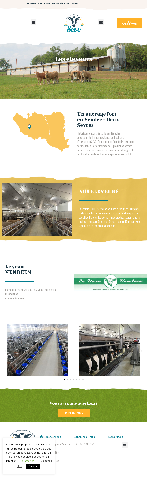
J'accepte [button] (33, 466)
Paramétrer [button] (27, 461)
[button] (33, 22)
